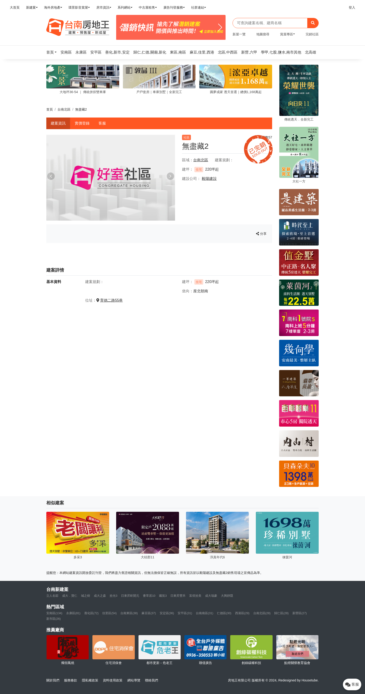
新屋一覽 (239, 34)
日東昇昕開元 (130, 595)
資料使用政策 (112, 680)
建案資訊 (58, 123)
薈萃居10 (149, 595)
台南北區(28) (262, 613)
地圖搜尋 (262, 34)
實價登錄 (82, 123)
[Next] (220, 27)
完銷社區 (312, 34)
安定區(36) (167, 613)
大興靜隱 (227, 595)
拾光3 (113, 595)
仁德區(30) (224, 613)
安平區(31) (185, 613)
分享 (261, 234)
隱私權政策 (90, 680)
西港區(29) (242, 613)
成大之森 (100, 595)
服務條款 (70, 680)
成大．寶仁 (69, 595)
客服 (102, 123)
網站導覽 (133, 680)
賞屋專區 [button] (286, 34)
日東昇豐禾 (178, 595)
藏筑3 (163, 595)
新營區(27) (299, 613)
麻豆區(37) (149, 613)
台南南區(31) (204, 613)
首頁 (49, 109)
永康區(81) (73, 613)
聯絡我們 (151, 680)
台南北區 (64, 109)
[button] (52, 52)
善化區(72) (91, 613)
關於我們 (52, 680)
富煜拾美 (195, 595)
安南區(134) (54, 613)
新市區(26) (53, 618)
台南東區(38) (129, 613)
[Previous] (121, 27)
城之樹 (85, 595)
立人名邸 (52, 595)
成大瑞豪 (211, 595)
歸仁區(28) (281, 613)
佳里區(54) (109, 613)
